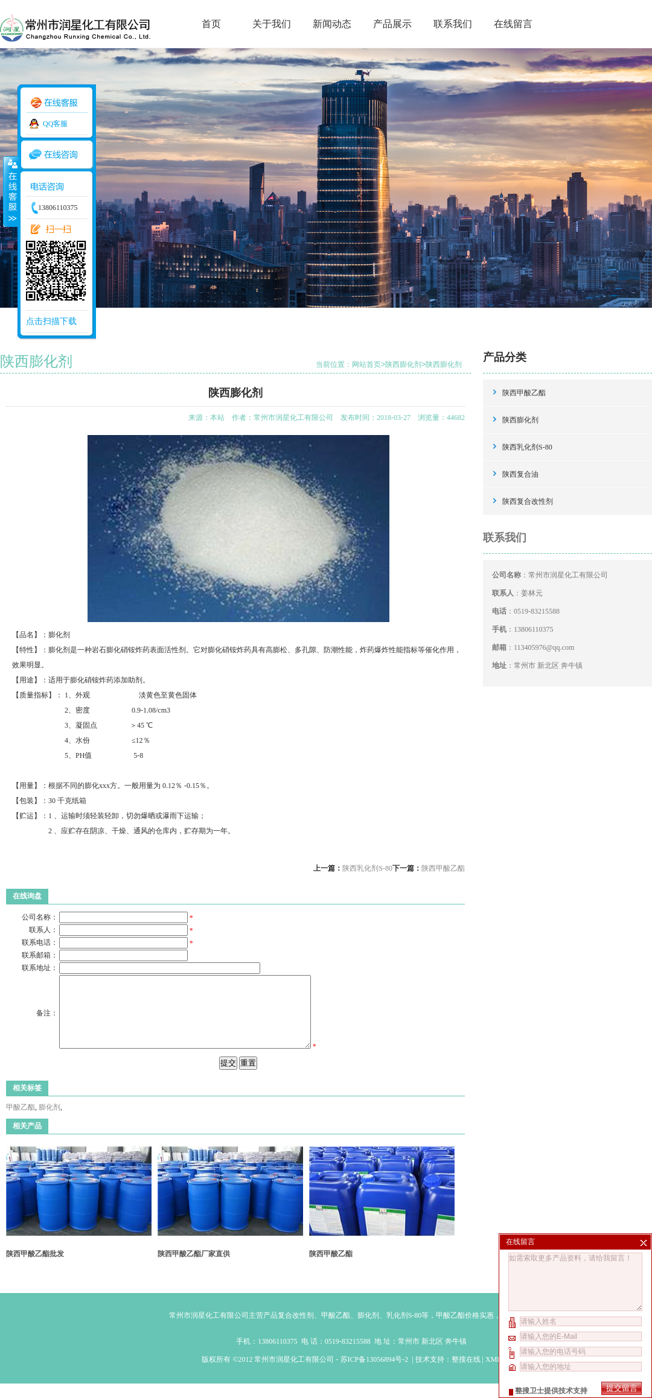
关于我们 (271, 24)
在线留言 (513, 24)
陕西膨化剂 (403, 364)
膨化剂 (49, 1121)
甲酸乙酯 (20, 1121)
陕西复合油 (520, 474)
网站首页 (366, 364)
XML (493, 1374)
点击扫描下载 (51, 321)
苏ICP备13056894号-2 (375, 1374)
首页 (211, 24)
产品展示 (392, 24)
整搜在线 (466, 1374)
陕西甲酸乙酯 (443, 868)
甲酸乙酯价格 (457, 1330)
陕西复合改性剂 (527, 501)
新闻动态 (332, 24)
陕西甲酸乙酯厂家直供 (194, 1268)
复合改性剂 (296, 1330)
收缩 (10, 191)
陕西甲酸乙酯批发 (35, 1268)
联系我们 (452, 24)
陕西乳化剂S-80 (367, 868)
